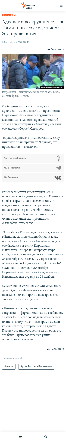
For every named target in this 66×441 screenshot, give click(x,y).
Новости (9, 15)
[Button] (55, 50)
